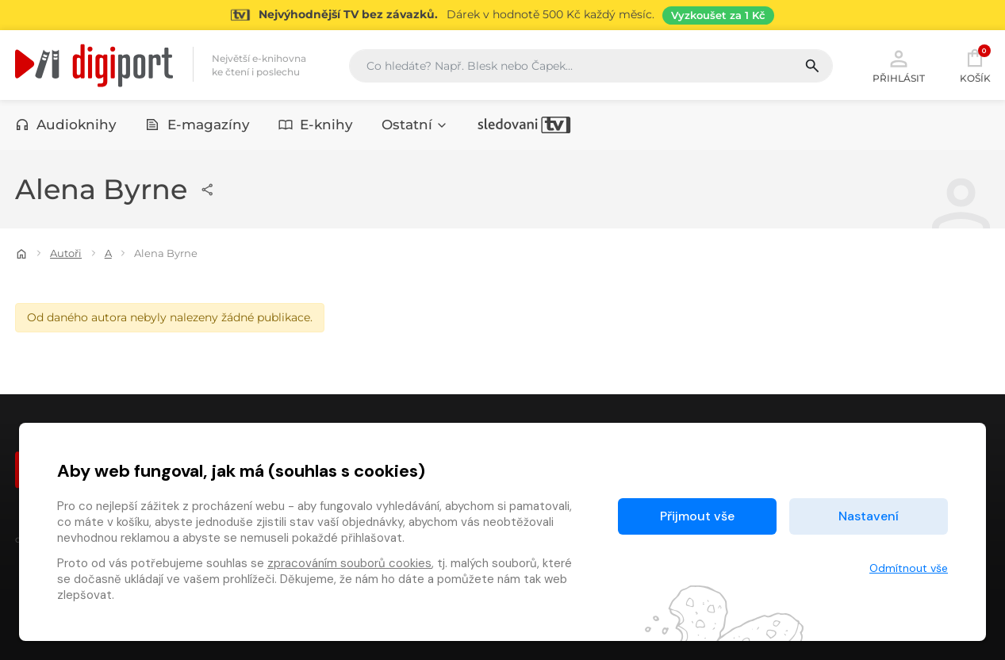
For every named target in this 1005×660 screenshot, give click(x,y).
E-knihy (316, 124)
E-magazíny (197, 124)
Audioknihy (66, 124)
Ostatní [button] (415, 124)
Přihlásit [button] (899, 65)
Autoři (66, 253)
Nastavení (868, 516)
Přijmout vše (697, 516)
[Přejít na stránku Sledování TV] (502, 15)
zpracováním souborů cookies (349, 563)
